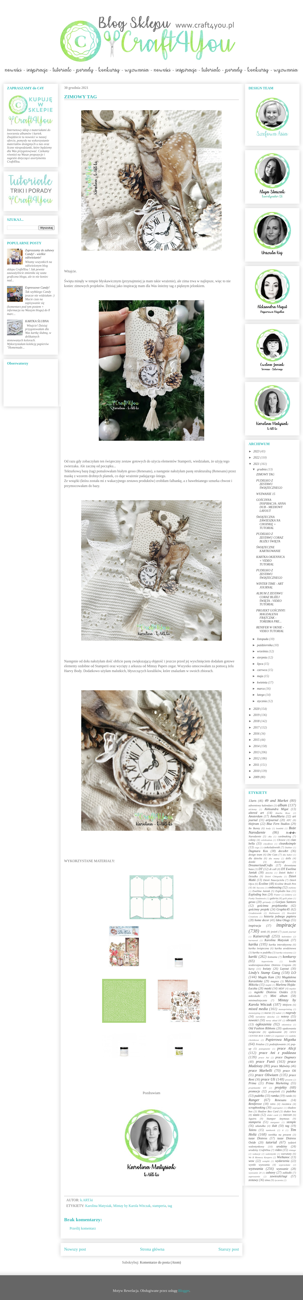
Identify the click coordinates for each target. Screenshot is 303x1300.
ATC (288, 820)
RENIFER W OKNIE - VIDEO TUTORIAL (270, 629)
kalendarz (286, 936)
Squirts (252, 1118)
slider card (272, 1115)
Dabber (288, 847)
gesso (252, 902)
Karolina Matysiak (98, 1206)
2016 (256, 733)
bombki (279, 828)
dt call (272, 869)
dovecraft (279, 861)
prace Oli (289, 1070)
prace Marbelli (260, 1070)
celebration (266, 840)
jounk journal (289, 931)
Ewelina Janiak (261, 891)
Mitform (287, 1004)
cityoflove (268, 843)
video (278, 1150)
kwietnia (262, 682)
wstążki (266, 1161)
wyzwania (256, 1169)
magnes (275, 981)
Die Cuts (272, 854)
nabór (279, 1013)
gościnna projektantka (272, 905)
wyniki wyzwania (259, 1164)
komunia (272, 956)
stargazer (275, 1122)
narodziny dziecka (265, 1016)
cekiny (252, 839)
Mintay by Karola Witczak (132, 1206)
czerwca (262, 670)
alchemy (253, 809)
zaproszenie (254, 1176)
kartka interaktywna (280, 944)
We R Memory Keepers (260, 1157)
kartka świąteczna (259, 948)
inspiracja (255, 925)
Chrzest (281, 839)
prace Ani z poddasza (277, 1053)
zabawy (270, 1172)
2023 (256, 451)
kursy (251, 968)
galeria (274, 898)
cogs (257, 847)
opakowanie (275, 1032)
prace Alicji (286, 1048)
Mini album (278, 996)
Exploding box (258, 894)
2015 (256, 739)
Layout (284, 968)
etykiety (292, 887)
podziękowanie (277, 1044)
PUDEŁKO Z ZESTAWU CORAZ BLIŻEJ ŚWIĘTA (269, 537)
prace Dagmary (286, 1057)
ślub (274, 1125)
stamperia (159, 1206)
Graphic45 (283, 909)
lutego (261, 694)
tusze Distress (258, 1138)
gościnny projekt (259, 909)
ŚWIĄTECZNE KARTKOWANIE (268, 549)
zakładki (287, 1172)
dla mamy (274, 858)
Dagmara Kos (258, 851)
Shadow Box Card (268, 1111)
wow (251, 1161)
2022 (256, 457)
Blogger (183, 1291)
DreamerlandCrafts (261, 865)
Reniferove (255, 1104)
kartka (253, 944)
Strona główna (152, 1249)
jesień (274, 931)
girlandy (267, 902)
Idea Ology (283, 920)
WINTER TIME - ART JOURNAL (269, 585)
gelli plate (287, 898)
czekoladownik (271, 847)
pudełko (259, 1095)
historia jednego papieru (280, 916)
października (265, 645)
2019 (256, 715)
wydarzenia (282, 1161)
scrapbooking (257, 1107)
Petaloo (260, 1044)
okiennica (286, 1024)
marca (261, 688)
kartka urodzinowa (285, 948)
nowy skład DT (273, 1020)
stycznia (262, 701)
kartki (253, 957)
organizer (280, 1035)
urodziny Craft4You (259, 1150)
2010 (256, 771)
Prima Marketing (277, 1083)
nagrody (291, 1012)
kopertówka (267, 961)
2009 (256, 777)
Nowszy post (75, 1249)
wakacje (256, 1154)
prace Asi (264, 1057)
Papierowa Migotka (280, 1039)
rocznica (286, 1104)
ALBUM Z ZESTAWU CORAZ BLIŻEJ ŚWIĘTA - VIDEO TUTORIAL (269, 599)
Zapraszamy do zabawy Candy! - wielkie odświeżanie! (39, 254)
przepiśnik (274, 1091)
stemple (291, 1122)
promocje (254, 1091)
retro (272, 1104)
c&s (270, 836)
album (282, 805)
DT (261, 869)
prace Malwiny (280, 1066)
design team (255, 854)
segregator (277, 1107)
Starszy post (228, 1249)
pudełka (291, 1091)
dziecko (269, 872)
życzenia (279, 1180)
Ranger (254, 1100)
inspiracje (286, 925)
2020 (256, 708)
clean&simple (287, 843)
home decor (261, 920)
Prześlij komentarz (83, 1228)
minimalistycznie (258, 1000)
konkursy (289, 957)
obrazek (291, 1020)
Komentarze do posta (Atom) (160, 1262)
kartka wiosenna (284, 952)
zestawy (253, 1180)
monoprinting (285, 1009)
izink (263, 931)
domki (252, 861)
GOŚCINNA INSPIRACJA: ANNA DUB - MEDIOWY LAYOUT (271, 505)
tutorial (271, 1142)
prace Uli (268, 1079)
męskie (292, 988)
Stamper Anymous (278, 1118)
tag (170, 1206)
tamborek (270, 1130)
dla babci (287, 854)
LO (293, 973)
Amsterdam (255, 816)
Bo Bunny (254, 828)
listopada (263, 639)
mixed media (258, 1009)
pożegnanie (264, 1048)
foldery (288, 894)
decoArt (283, 851)
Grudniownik (255, 913)
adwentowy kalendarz (261, 805)
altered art (256, 813)
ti (282, 1130)
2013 (256, 752)
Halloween (274, 913)
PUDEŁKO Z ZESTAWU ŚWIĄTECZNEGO (269, 484)
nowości (254, 1020)
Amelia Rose (282, 813)
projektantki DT (257, 1087)
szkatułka (260, 1125)
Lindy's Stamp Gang (264, 973)
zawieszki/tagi (278, 1176)
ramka (275, 1095)
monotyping (254, 1013)
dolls (288, 858)
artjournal (272, 820)
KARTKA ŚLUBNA (37, 321)
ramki (289, 1095)
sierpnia (262, 657)
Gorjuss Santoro (286, 902)
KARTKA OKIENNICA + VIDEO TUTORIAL (270, 560)
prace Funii (265, 1061)
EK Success (258, 887)
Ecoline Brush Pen (285, 883)
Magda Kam (266, 977)
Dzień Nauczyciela (273, 880)
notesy (285, 1016)
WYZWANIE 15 (265, 494)
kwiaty (267, 968)
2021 (256, 464)
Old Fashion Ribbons (262, 1028)
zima (267, 1180)
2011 (256, 764)
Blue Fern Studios (278, 823)
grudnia (262, 469)
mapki (268, 985)
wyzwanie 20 (255, 1172)
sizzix (256, 1115)
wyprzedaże (284, 1164)
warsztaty (286, 1153)
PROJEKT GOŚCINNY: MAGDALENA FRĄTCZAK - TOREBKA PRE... (271, 616)
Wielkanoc (283, 1157)
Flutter (277, 894)
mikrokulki (254, 996)
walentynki (270, 1154)
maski (267, 988)
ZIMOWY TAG (265, 474)
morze (267, 1012)
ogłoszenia (263, 1024)
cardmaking (284, 836)
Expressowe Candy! (37, 287)
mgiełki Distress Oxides (271, 992)
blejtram (254, 823)
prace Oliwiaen (266, 1075)
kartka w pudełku (262, 952)
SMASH (287, 1115)
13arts (252, 800)
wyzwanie (282, 1169)
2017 (256, 727)
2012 (256, 758)
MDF (281, 988)
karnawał (253, 940)
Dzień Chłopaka (273, 876)
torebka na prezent (280, 1134)
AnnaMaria (277, 816)
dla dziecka (255, 858)
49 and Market (276, 800)
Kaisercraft (261, 936)
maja (260, 676)
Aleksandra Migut (276, 809)
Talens (252, 1130)
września (263, 651)
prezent (288, 1079)
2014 (256, 746)
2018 (256, 721)
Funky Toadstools (257, 898)
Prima (252, 1083)
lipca (260, 663)
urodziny (281, 1146)
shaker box (290, 1111)
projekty (281, 1087)
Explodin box (282, 891)
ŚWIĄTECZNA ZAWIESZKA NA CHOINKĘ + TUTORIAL (268, 522)
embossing (275, 887)
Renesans (280, 1100)
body (268, 828)
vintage (292, 1150)
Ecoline (263, 883)
